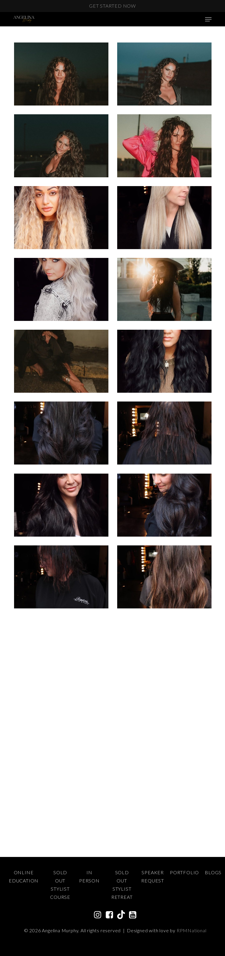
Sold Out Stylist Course (60, 885)
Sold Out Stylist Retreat (122, 885)
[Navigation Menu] (208, 19)
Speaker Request (152, 876)
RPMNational (192, 930)
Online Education (23, 876)
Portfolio (184, 872)
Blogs (213, 872)
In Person (89, 876)
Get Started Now (112, 5)
